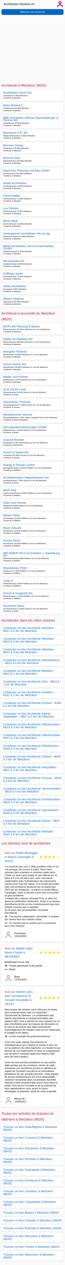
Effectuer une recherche (32, 12)
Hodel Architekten (15, 183)
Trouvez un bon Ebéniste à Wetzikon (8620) (32, 1228)
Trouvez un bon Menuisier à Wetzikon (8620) (28, 1237)
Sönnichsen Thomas (16, 402)
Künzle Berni (11, 540)
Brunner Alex (11, 158)
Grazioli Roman (13, 440)
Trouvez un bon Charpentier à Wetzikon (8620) (29, 1203)
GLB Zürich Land (14, 389)
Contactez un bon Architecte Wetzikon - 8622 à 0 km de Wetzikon (29, 640)
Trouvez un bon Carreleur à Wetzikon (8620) (28, 1193)
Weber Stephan (13, 299)
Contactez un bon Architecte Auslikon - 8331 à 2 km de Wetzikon (29, 694)
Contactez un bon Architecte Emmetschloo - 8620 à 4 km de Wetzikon (32, 801)
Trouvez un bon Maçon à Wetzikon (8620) (31, 1212)
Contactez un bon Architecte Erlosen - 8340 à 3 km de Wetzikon (32, 704)
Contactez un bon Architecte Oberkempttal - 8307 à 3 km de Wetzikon (32, 736)
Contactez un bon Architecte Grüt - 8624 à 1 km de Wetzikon (31, 683)
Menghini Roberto (15, 351)
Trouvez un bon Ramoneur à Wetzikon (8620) (28, 1256)
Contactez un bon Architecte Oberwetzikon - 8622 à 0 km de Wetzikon (31, 661)
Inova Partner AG (14, 364)
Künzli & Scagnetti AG (18, 593)
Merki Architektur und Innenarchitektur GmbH (28, 247)
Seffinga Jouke (13, 273)
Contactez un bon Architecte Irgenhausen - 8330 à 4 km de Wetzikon (31, 811)
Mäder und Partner (15, 377)
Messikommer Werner (17, 414)
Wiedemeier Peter (15, 568)
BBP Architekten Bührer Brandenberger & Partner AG (30, 119)
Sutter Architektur (14, 286)
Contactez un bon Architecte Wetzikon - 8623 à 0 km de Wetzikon (29, 651)
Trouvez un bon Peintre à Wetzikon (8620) (31, 1246)
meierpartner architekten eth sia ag (26, 233)
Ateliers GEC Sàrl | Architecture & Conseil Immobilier (19, 996)
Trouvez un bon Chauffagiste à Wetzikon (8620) (30, 1128)
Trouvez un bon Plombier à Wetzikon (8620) (27, 1160)
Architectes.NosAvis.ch (19, 4)
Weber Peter (11, 515)
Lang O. (8, 580)
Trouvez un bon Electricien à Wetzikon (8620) (28, 1150)
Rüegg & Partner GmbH (19, 465)
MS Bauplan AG (13, 261)
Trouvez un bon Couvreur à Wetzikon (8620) (28, 1139)
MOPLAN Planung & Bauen (21, 326)
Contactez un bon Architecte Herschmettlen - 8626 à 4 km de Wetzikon (32, 790)
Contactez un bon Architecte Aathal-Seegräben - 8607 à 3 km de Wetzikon (28, 715)
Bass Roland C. (13, 105)
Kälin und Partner (14, 503)
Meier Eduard (12, 528)
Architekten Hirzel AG (17, 92)
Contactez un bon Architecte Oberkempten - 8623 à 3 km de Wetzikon (32, 726)
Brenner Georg (13, 145)
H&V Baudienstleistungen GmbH (25, 427)
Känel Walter (11, 196)
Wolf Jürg (9, 490)
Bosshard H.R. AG (15, 133)
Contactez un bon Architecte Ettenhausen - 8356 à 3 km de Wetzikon (31, 747)
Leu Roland (11, 208)
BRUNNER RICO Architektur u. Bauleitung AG (31, 554)
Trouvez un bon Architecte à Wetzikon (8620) (28, 1182)
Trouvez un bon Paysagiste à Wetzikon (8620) (29, 1171)
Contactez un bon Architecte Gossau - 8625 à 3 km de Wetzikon (32, 779)
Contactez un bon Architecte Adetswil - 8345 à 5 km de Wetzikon (29, 833)
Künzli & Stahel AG (16, 452)
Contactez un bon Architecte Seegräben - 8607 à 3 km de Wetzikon (30, 769)
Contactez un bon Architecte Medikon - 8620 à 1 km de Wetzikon (29, 672)
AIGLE (9, 861)
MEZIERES (12, 956)
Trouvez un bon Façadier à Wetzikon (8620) (32, 1220)
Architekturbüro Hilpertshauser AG (26, 477)
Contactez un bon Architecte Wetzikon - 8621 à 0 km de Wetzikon (29, 629)
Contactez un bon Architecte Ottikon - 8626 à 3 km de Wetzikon (32, 758)
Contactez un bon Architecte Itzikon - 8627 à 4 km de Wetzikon (31, 822)
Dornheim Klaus (14, 606)
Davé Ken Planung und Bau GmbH (26, 170)
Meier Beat (10, 221)
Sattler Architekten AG (18, 339)
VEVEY (10, 1004)
